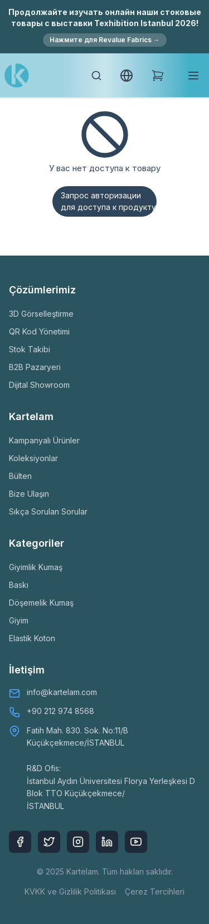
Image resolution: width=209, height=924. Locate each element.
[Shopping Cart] (158, 75)
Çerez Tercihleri (154, 891)
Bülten (20, 476)
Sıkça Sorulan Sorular (48, 511)
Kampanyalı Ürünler (44, 440)
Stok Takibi (29, 349)
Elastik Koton (32, 638)
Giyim (18, 620)
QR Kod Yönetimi (39, 331)
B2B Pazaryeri (35, 367)
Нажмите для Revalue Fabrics (105, 40)
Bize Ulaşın (29, 493)
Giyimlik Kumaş (35, 567)
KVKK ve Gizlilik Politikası (70, 891)
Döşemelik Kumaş (41, 602)
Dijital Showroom (39, 384)
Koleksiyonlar (33, 458)
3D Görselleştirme (41, 313)
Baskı (18, 585)
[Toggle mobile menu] (193, 75)
